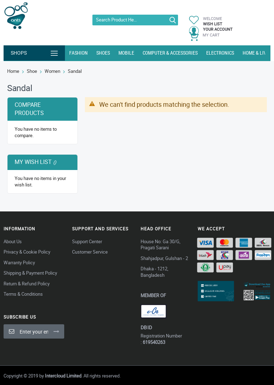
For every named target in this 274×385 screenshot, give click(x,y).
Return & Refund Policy (27, 283)
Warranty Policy (19, 262)
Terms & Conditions (23, 294)
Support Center (87, 241)
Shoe (32, 71)
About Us (13, 241)
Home (13, 71)
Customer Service (90, 252)
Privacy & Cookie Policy (27, 252)
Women (52, 71)
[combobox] (135, 20)
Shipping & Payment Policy (30, 273)
